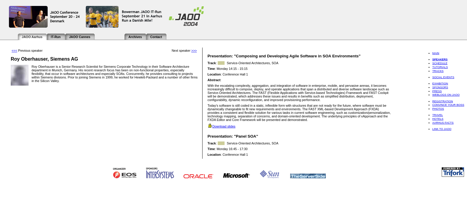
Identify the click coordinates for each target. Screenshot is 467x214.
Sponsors (440, 87)
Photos (438, 108)
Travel (437, 115)
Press (437, 91)
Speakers (439, 59)
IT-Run (55, 37)
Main (435, 53)
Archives (135, 37)
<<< (14, 50)
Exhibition (440, 83)
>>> (194, 50)
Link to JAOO (441, 129)
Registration (442, 101)
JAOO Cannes (80, 37)
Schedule (439, 63)
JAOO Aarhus (32, 37)
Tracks (437, 71)
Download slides (224, 126)
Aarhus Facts (443, 122)
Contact (156, 37)
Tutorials (440, 67)
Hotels (437, 118)
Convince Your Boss (448, 104)
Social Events (443, 77)
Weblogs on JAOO (446, 94)
